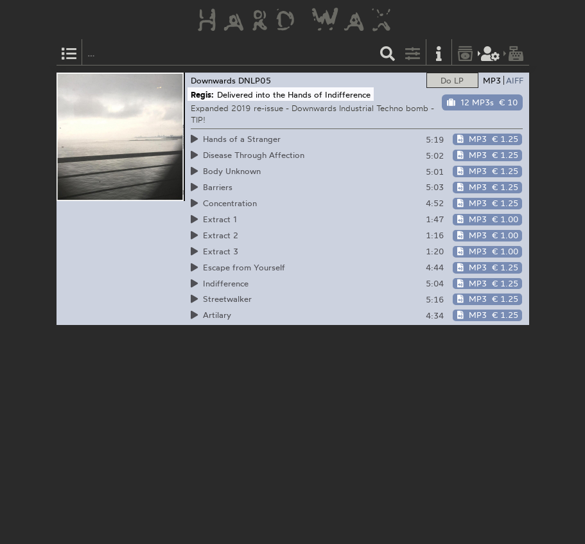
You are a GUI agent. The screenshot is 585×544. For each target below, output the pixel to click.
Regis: (202, 94)
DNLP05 (254, 80)
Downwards (213, 80)
